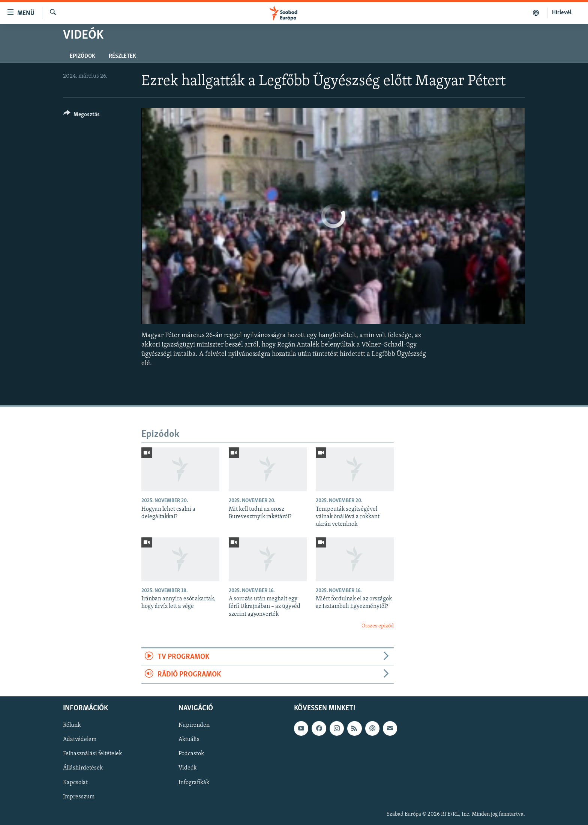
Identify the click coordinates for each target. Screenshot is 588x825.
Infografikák (193, 783)
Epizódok (82, 56)
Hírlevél (562, 13)
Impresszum (78, 797)
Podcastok (191, 754)
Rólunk (72, 726)
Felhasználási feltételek (92, 754)
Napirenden (194, 726)
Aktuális (189, 740)
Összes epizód (378, 626)
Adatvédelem (79, 740)
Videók (187, 768)
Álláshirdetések (83, 768)
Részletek (122, 56)
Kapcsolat (75, 783)
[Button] (81, 115)
